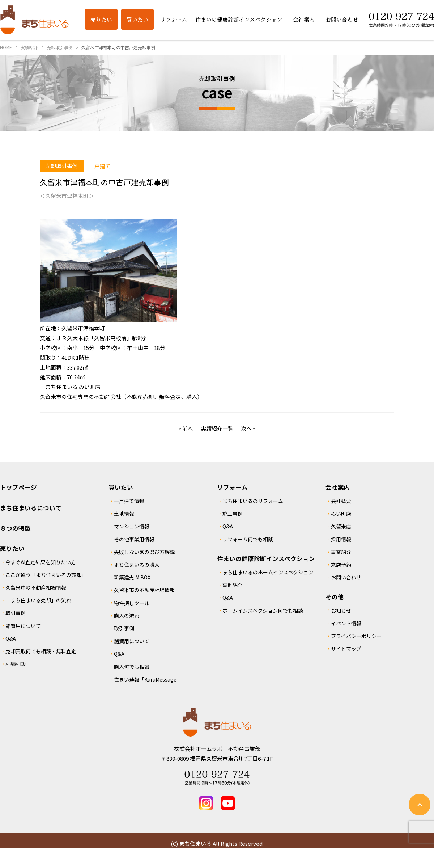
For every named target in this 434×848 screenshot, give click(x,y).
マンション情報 (131, 526)
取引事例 (15, 612)
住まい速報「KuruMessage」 (148, 679)
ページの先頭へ (419, 804)
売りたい (12, 548)
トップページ (18, 487)
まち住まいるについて (30, 507)
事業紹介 (341, 552)
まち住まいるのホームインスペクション (267, 572)
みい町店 (341, 513)
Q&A (10, 638)
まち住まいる (34, 19)
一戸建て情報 (129, 501)
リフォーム (232, 487)
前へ (187, 428)
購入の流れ (126, 615)
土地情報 (124, 513)
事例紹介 (232, 584)
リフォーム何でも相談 (247, 539)
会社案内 (338, 487)
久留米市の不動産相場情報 (35, 587)
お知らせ (341, 610)
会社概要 (341, 501)
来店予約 (341, 564)
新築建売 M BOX (132, 577)
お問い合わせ (346, 577)
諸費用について (23, 625)
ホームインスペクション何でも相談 (262, 610)
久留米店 (341, 526)
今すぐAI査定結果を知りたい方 (40, 562)
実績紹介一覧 (217, 428)
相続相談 (15, 663)
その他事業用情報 (134, 539)
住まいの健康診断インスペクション (266, 558)
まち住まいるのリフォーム (252, 501)
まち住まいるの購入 (136, 564)
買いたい (121, 487)
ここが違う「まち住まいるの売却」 (45, 574)
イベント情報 (346, 623)
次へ (246, 428)
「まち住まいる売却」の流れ (38, 600)
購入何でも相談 (131, 666)
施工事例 (232, 513)
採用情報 (341, 539)
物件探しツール (131, 603)
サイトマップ (346, 648)
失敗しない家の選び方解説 (144, 552)
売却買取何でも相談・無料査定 (40, 651)
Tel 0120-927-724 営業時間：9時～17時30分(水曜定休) (217, 778)
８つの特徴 (15, 528)
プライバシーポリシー (356, 636)
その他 (335, 596)
